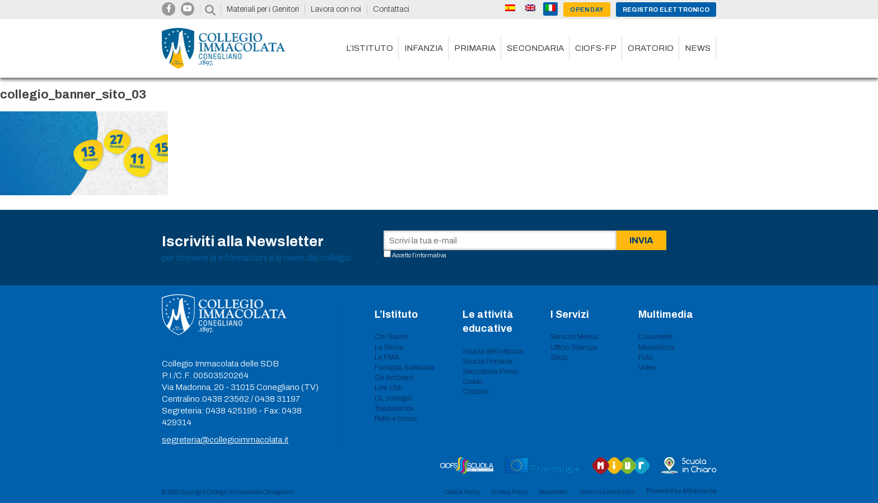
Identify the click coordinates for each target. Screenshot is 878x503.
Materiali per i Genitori (263, 9)
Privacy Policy (509, 491)
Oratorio (651, 48)
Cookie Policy (462, 491)
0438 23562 (225, 398)
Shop (559, 357)
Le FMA (387, 357)
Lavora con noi (336, 9)
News (698, 48)
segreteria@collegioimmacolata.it (225, 439)
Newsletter (553, 491)
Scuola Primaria (487, 361)
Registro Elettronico (666, 9)
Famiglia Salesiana (405, 368)
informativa (430, 255)
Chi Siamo (391, 337)
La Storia (389, 347)
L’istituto (369, 48)
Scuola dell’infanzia (493, 351)
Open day (587, 9)
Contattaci (391, 9)
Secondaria (535, 48)
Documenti (655, 337)
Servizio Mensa (574, 337)
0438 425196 (231, 410)
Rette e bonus (396, 418)
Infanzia (423, 48)
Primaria (475, 48)
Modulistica (656, 347)
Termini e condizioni (607, 491)
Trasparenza (394, 408)
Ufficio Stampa (573, 347)
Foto (645, 357)
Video (647, 368)
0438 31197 (277, 398)
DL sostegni (393, 398)
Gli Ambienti (394, 378)
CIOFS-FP (596, 48)
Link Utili (388, 388)
